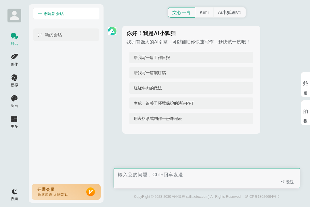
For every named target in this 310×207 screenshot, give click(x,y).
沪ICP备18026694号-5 (262, 197)
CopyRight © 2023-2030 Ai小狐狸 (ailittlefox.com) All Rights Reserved (187, 197)
